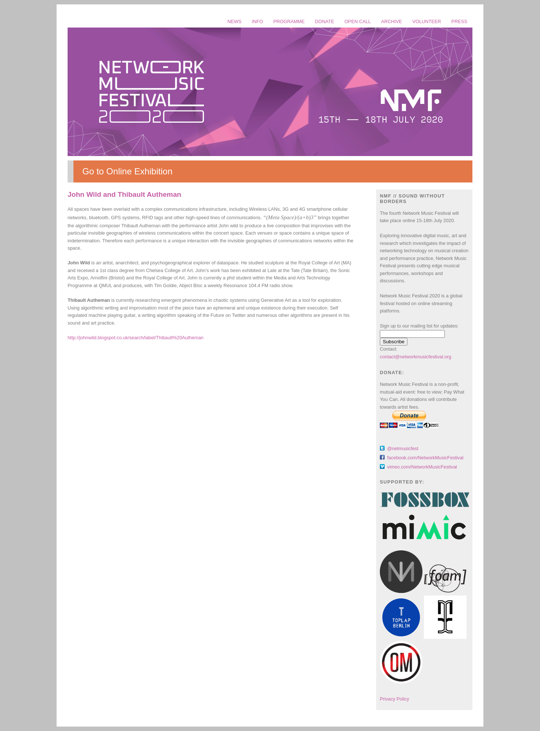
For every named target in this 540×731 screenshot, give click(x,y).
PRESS (459, 21)
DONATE (324, 21)
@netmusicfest (402, 448)
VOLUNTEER (426, 21)
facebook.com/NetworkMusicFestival (425, 457)
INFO (257, 21)
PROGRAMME (289, 21)
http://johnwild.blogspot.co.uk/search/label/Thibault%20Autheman (136, 337)
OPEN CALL (358, 21)
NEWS (234, 21)
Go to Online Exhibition (127, 171)
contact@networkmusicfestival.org (415, 356)
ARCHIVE (391, 21)
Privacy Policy (394, 699)
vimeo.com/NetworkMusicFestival (422, 467)
